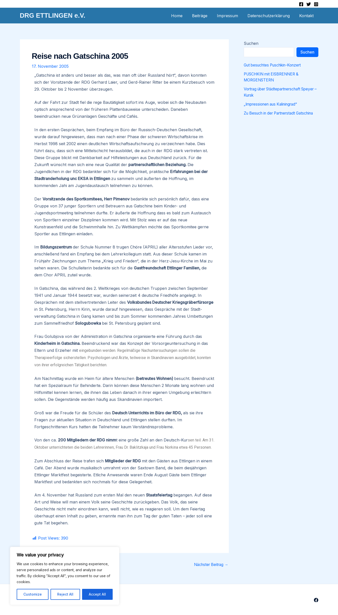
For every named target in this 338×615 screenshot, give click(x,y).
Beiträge (205, 15)
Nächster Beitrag (209, 564)
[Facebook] (301, 4)
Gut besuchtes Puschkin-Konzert (275, 64)
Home (183, 15)
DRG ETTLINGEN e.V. (52, 15)
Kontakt (307, 15)
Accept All (97, 594)
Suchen (251, 43)
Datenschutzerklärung (271, 15)
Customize (32, 594)
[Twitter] (308, 4)
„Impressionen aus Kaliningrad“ (273, 103)
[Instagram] (316, 4)
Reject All (65, 594)
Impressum (231, 15)
